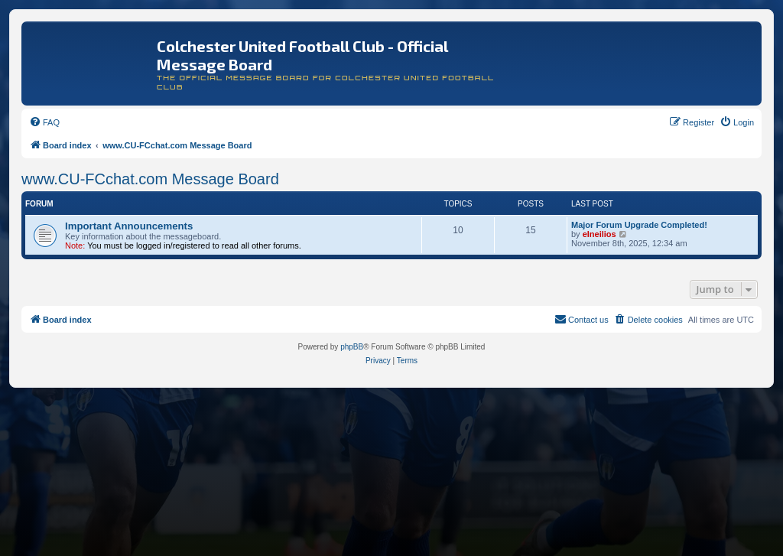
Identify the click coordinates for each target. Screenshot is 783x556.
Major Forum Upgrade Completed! (639, 224)
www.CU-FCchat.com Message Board (150, 179)
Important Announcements (129, 226)
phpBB (351, 347)
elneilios (599, 234)
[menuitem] (44, 122)
